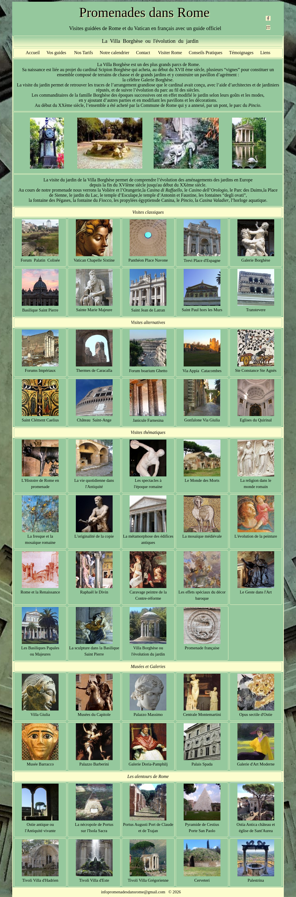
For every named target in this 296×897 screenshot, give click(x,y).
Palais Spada (202, 764)
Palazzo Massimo (148, 714)
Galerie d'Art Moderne (255, 764)
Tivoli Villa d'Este (94, 880)
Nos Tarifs (83, 52)
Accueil (33, 52)
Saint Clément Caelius (40, 420)
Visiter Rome (170, 52)
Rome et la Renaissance (40, 592)
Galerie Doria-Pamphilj (148, 764)
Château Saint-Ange (94, 420)
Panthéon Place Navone (148, 260)
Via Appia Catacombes (202, 370)
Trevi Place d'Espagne (202, 260)
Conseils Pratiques (205, 52)
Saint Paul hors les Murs (202, 310)
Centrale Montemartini (202, 714)
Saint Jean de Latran (148, 310)
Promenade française (202, 648)
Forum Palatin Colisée (40, 260)
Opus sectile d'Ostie (256, 714)
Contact (143, 52)
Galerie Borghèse (255, 260)
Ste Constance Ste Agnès (255, 370)
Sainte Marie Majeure (94, 310)
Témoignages (241, 52)
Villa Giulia (40, 714)
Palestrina (256, 880)
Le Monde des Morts (202, 480)
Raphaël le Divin (94, 592)
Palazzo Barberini (94, 764)
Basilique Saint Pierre (40, 310)
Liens (265, 52)
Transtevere (255, 310)
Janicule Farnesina (148, 420)
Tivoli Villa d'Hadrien (40, 880)
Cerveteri (202, 880)
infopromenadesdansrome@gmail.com (133, 892)
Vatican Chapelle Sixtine (94, 260)
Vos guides (56, 52)
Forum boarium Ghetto (148, 370)
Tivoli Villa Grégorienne (148, 880)
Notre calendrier (114, 52)
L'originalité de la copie (94, 536)
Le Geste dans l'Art (256, 592)
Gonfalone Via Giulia (202, 420)
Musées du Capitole (94, 714)
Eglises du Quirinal (256, 420)
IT (268, 27)
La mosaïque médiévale (202, 536)
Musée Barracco (40, 764)
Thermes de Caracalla (94, 370)
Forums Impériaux (40, 370)
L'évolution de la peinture (256, 536)
